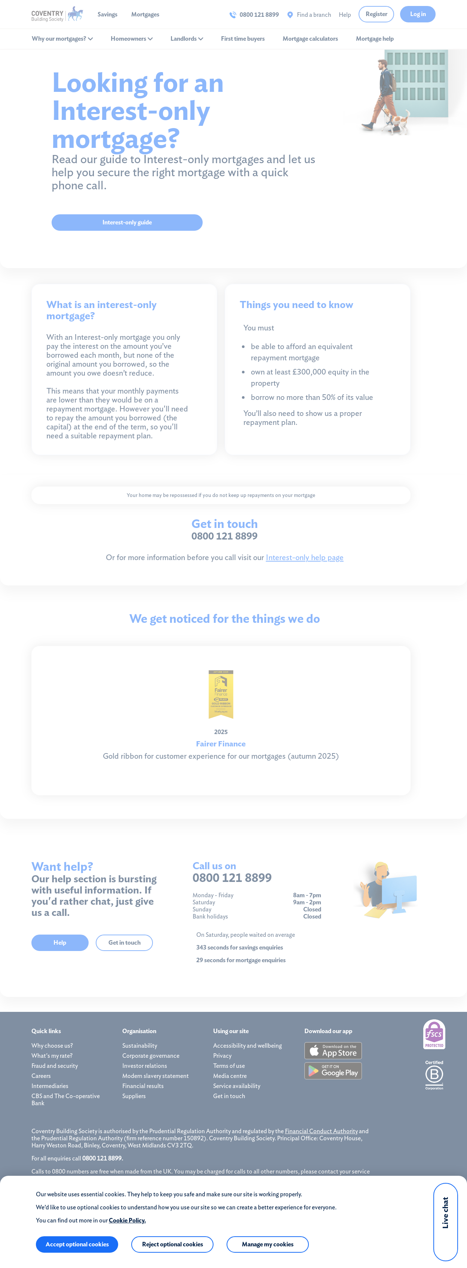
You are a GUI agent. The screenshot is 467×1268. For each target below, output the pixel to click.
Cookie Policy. (127, 1220)
